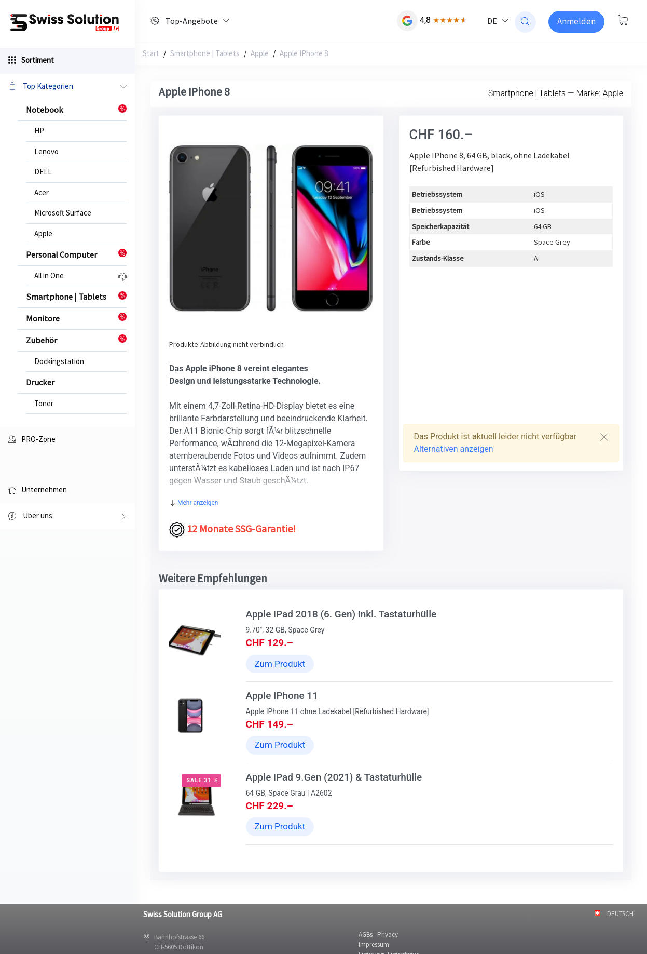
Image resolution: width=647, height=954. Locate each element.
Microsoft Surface (62, 213)
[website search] (525, 22)
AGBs (366, 934)
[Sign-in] (576, 22)
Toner (43, 403)
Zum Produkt (280, 664)
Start (151, 53)
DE (492, 21)
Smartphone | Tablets (205, 53)
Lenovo (46, 151)
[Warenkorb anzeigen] (622, 21)
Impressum (374, 944)
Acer (41, 192)
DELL (43, 172)
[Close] (604, 437)
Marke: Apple (599, 93)
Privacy (387, 934)
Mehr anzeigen (193, 502)
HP (39, 131)
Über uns (67, 516)
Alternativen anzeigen (453, 449)
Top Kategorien (67, 86)
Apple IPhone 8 (304, 53)
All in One (49, 275)
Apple (43, 233)
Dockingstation (59, 361)
